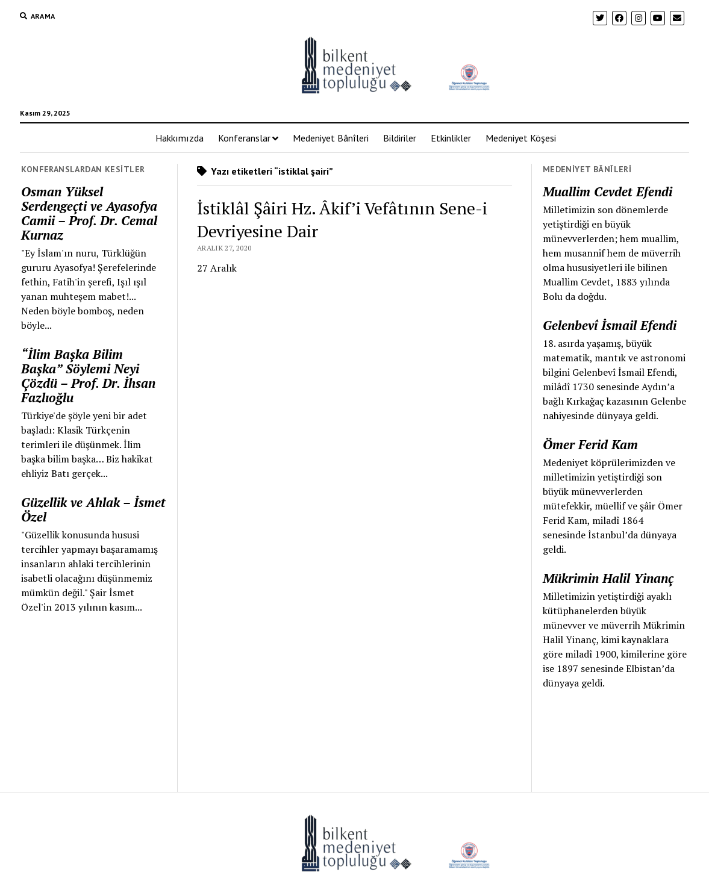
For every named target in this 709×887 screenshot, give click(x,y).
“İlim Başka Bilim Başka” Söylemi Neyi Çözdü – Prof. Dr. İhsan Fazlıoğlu (88, 376)
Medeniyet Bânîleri (331, 138)
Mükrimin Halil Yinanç (608, 578)
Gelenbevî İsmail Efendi (609, 325)
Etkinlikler (451, 138)
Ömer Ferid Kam (590, 444)
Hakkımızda (179, 138)
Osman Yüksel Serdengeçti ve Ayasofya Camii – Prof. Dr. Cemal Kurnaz (89, 213)
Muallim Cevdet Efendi (607, 191)
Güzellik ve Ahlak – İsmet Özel (93, 509)
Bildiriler (399, 138)
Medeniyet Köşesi (521, 138)
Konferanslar (244, 138)
